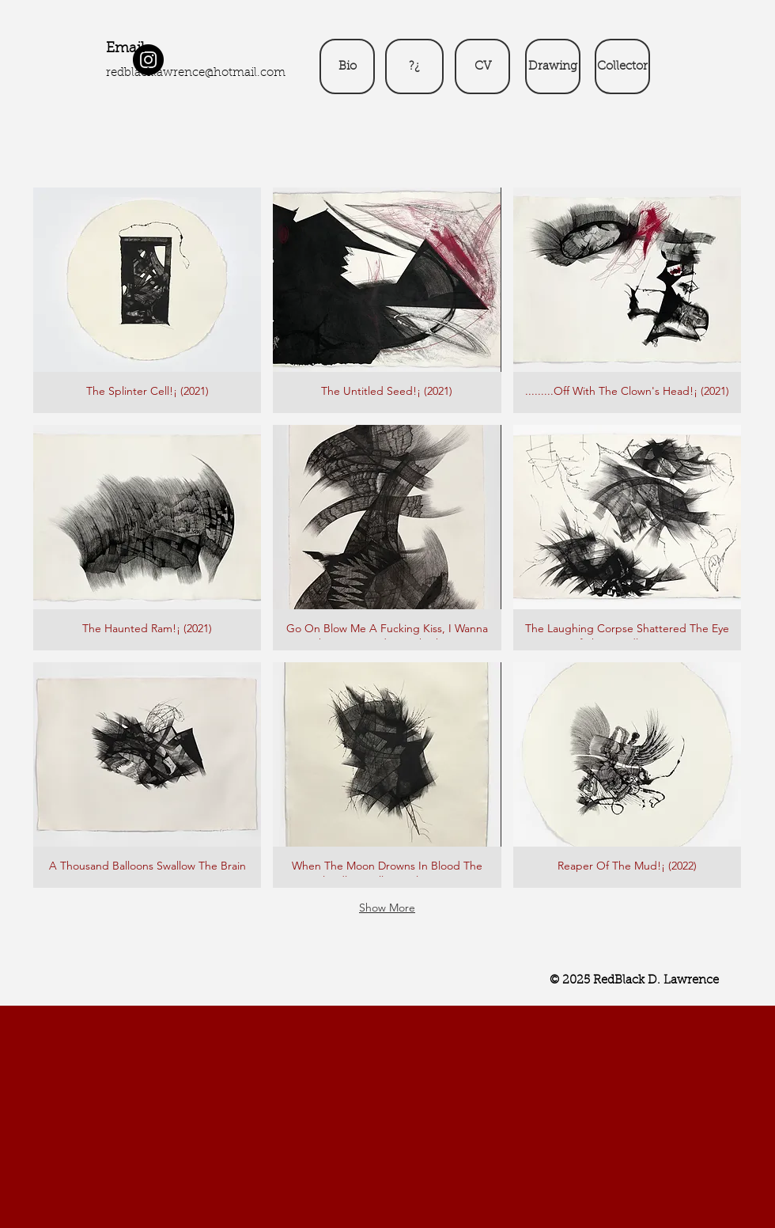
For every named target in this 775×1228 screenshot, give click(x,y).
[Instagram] (148, 59)
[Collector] (622, 66)
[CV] (482, 66)
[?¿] (414, 66)
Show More (387, 907)
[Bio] (347, 66)
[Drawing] (552, 66)
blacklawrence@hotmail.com (204, 73)
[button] (147, 300)
